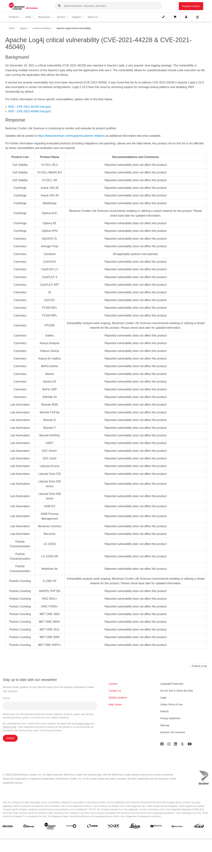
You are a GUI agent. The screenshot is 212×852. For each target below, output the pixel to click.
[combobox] (108, 5)
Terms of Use (9, 727)
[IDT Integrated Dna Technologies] (113, 827)
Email (6, 698)
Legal (163, 697)
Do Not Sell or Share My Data (176, 690)
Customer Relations (42, 28)
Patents (164, 711)
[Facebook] (162, 744)
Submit (10, 738)
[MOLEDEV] (156, 827)
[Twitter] (182, 744)
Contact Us (115, 690)
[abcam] (7, 827)
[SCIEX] (198, 827)
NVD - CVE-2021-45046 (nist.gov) (29, 111)
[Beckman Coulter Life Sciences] (50, 827)
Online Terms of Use (171, 704)
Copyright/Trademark (171, 683)
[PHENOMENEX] (177, 827)
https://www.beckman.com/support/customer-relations (71, 135)
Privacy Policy (83, 723)
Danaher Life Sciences (172, 732)
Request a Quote (191, 6)
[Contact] (163, 17)
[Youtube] (190, 744)
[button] (59, 6)
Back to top (199, 666)
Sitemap (164, 725)
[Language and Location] (197, 17)
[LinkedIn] (175, 744)
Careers (113, 683)
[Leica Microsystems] (135, 827)
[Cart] (175, 17)
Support (23, 28)
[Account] (186, 17)
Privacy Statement (170, 718)
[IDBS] (92, 827)
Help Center (115, 704)
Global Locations (118, 697)
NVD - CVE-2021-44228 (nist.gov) (29, 106)
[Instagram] (168, 744)
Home (11, 28)
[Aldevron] (29, 827)
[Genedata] (71, 827)
